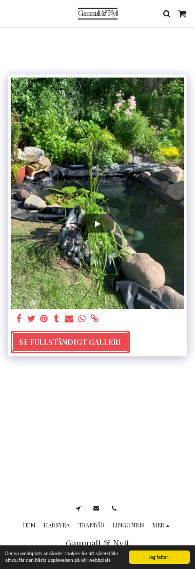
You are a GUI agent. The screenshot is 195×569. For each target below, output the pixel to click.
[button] (11, 13)
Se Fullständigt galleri (70, 342)
